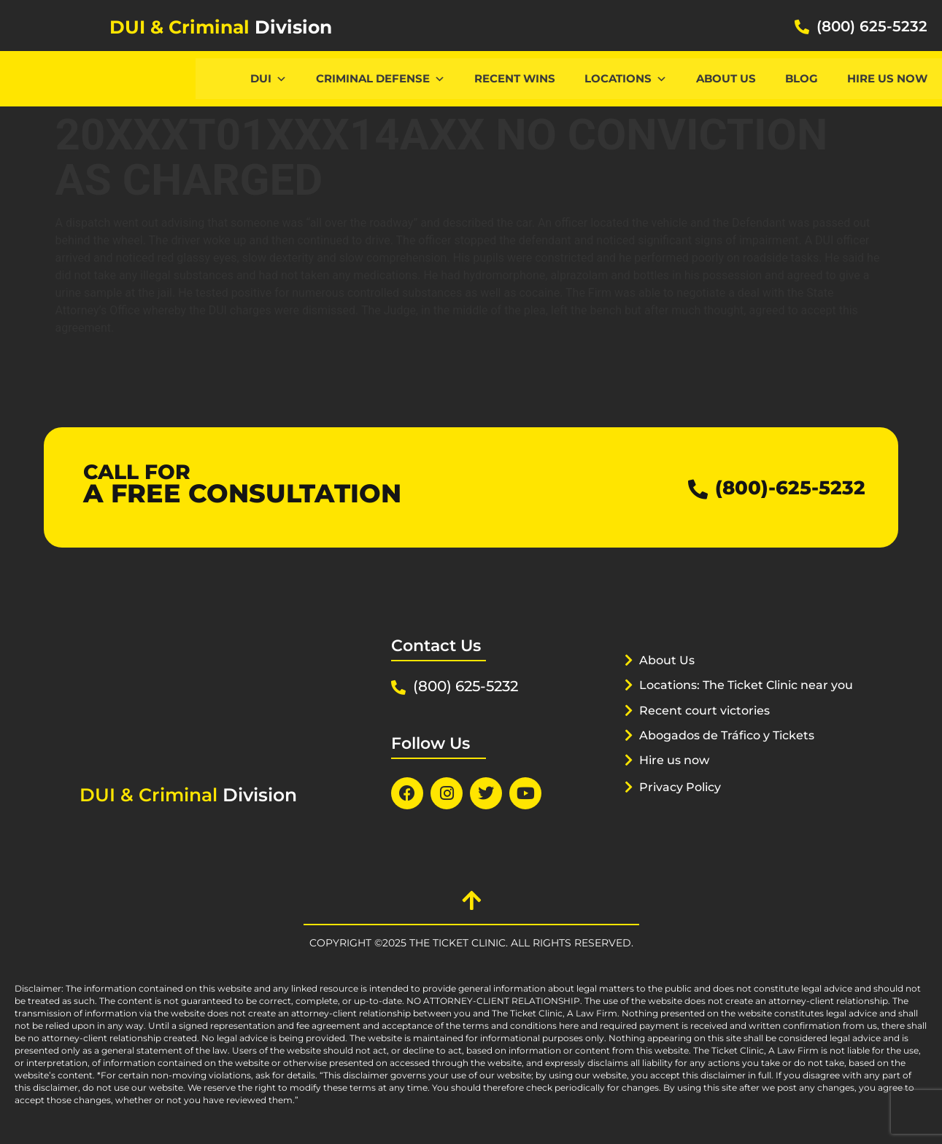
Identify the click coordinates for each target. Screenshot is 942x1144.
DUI (268, 78)
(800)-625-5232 (779, 487)
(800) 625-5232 (871, 26)
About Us (726, 78)
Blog (801, 78)
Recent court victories (709, 728)
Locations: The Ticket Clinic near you (738, 703)
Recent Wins (514, 78)
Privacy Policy (683, 805)
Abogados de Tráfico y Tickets (734, 753)
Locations (625, 78)
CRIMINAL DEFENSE (380, 78)
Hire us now (887, 78)
